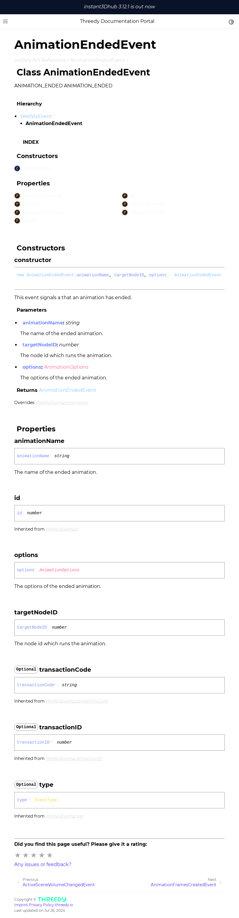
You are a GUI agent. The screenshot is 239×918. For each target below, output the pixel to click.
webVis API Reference (40, 60)
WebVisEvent (36, 116)
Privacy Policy (41, 905)
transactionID (88, 758)
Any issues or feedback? (42, 864)
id (76, 529)
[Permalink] (57, 260)
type (78, 816)
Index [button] (28, 142)
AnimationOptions (66, 367)
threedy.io (64, 905)
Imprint (21, 905)
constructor (76, 402)
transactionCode (91, 701)
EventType (45, 800)
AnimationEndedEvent (97, 60)
